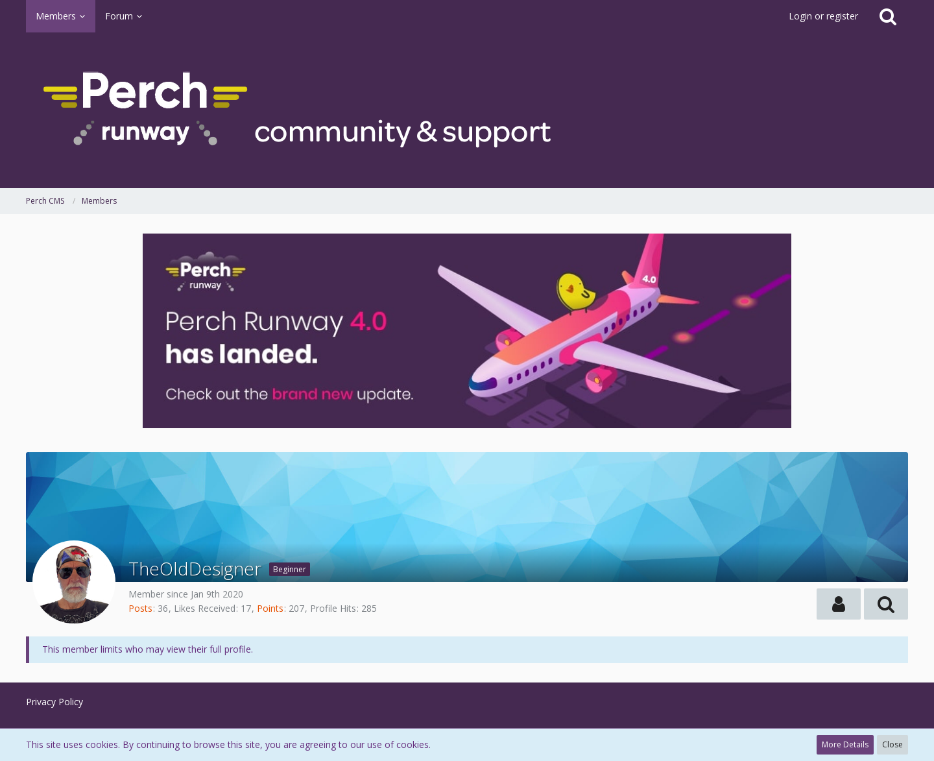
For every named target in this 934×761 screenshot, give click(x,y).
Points (270, 608)
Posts (140, 608)
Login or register (823, 16)
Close (892, 744)
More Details (845, 744)
